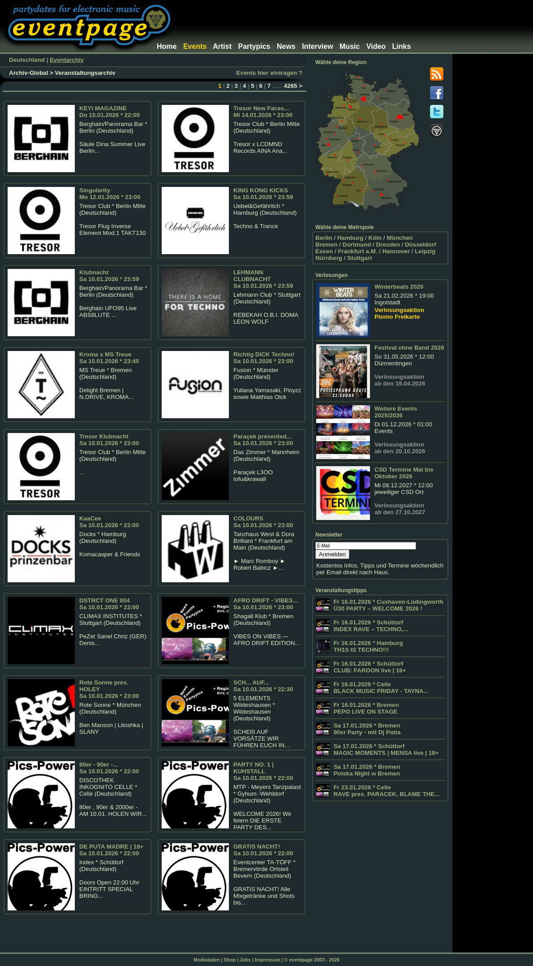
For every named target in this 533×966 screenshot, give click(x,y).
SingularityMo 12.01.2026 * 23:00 (109, 193)
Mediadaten (206, 959)
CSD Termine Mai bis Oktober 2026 (404, 473)
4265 (290, 85)
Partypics (254, 46)
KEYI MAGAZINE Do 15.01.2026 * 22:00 (109, 111)
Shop (230, 959)
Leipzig (425, 251)
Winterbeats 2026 (399, 286)
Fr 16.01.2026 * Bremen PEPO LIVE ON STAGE (365, 708)
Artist (222, 46)
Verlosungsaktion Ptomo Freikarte (399, 313)
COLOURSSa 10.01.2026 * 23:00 (263, 521)
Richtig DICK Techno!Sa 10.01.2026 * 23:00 (263, 357)
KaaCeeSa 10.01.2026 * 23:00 (109, 521)
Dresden (388, 244)
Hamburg (350, 237)
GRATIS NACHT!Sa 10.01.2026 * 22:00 (263, 850)
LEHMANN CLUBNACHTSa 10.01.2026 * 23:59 (263, 279)
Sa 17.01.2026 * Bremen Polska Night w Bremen (366, 770)
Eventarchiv (67, 59)
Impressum (267, 959)
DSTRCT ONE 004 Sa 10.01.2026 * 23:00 (109, 604)
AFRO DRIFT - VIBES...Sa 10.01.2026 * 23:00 (265, 604)
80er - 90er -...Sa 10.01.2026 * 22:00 (109, 768)
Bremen (326, 244)
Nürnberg (328, 258)
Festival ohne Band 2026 (409, 347)
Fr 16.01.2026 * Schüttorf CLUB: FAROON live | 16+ (369, 667)
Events (194, 46)
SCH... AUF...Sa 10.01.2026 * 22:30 (263, 686)
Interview (317, 46)
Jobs (245, 959)
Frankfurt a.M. (357, 251)
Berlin (323, 237)
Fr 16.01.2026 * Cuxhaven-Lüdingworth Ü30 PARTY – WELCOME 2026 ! (387, 605)
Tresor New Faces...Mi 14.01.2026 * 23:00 (262, 111)
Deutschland (27, 59)
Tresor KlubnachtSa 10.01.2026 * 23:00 (109, 439)
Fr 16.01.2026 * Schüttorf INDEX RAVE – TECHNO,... (370, 625)
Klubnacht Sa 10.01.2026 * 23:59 (109, 275)
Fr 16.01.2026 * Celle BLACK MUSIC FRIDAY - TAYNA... (380, 687)
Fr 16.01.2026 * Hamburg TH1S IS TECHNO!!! (367, 646)
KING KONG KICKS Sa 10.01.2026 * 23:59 (263, 193)
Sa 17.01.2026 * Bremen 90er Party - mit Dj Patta (366, 729)
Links (401, 46)
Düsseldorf (420, 244)
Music (350, 46)
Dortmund (357, 244)
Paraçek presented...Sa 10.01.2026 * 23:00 (263, 439)
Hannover (396, 251)
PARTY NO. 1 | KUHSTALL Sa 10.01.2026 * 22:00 (263, 771)
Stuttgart (359, 258)
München (400, 237)
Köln (375, 237)
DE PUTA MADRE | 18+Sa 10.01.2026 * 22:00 (111, 850)
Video (376, 46)
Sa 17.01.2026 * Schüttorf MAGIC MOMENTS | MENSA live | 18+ (385, 749)
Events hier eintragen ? (269, 72)
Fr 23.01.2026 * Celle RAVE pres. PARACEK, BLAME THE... (385, 790)
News (286, 46)
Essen (324, 251)
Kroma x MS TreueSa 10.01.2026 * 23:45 (109, 357)
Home (166, 46)
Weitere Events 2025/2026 (395, 412)
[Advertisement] (302, 15)
